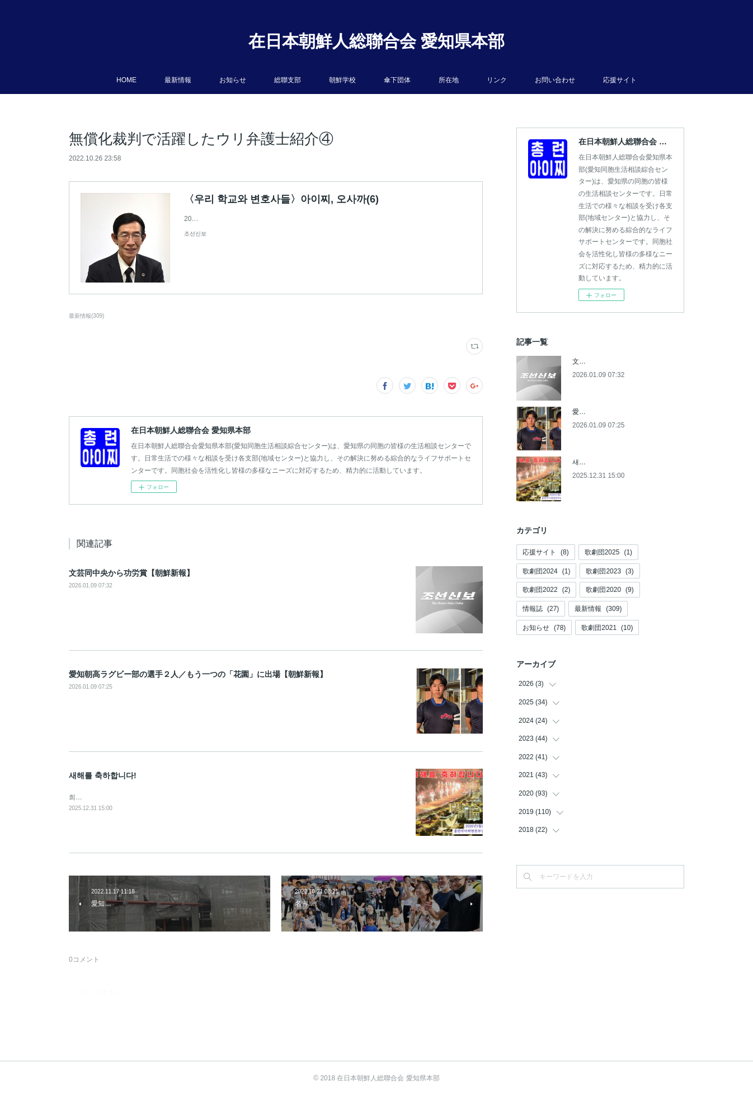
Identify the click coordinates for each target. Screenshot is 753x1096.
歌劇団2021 (607, 628)
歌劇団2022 (546, 590)
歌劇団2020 (609, 590)
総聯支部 (287, 80)
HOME (126, 80)
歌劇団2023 (609, 571)
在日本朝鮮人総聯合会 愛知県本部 (376, 41)
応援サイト (620, 80)
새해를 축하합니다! (103, 775)
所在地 (449, 80)
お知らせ (232, 80)
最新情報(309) (86, 316)
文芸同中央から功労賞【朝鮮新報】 (131, 572)
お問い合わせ (555, 80)
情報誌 (541, 609)
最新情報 (177, 80)
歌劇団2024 (546, 571)
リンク (497, 80)
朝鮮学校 (342, 80)
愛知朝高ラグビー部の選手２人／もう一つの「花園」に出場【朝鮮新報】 (198, 674)
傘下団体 (397, 80)
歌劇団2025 (608, 552)
